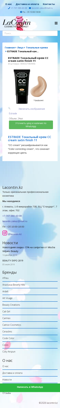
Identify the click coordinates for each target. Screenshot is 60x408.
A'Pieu (5, 278)
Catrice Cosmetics (11, 324)
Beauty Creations (11, 304)
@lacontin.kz (15, 234)
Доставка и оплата (27, 4)
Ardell (5, 291)
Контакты (49, 4)
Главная (10, 47)
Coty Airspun (8, 351)
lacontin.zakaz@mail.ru (42, 8)
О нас (8, 4)
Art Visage (7, 298)
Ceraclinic (7, 331)
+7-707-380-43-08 (19, 8)
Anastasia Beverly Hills (13, 284)
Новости (7, 379)
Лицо (20, 47)
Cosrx (5, 344)
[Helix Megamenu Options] (56, 23)
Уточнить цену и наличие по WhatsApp (31, 125)
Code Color (8, 338)
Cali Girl (6, 311)
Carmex (6, 318)
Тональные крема (37, 47)
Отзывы (6, 392)
